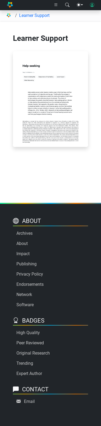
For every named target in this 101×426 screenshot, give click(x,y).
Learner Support (34, 15)
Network (24, 294)
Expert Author (29, 373)
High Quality (28, 332)
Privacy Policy (29, 274)
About (22, 243)
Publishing (26, 263)
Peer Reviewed (30, 342)
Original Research (33, 353)
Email (29, 401)
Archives (24, 233)
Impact (23, 253)
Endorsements (30, 284)
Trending (24, 363)
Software (25, 304)
